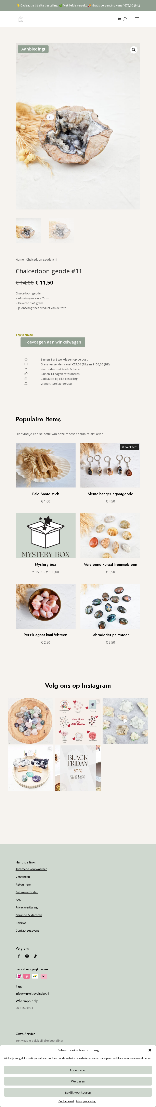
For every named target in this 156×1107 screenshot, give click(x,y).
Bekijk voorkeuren (78, 1092)
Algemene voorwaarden (31, 869)
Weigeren (78, 1081)
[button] (150, 1050)
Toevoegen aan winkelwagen (53, 342)
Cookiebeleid (66, 1101)
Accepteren (78, 1070)
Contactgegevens (27, 930)
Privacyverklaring (86, 1101)
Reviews (21, 923)
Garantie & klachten (29, 915)
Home (20, 259)
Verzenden (23, 877)
